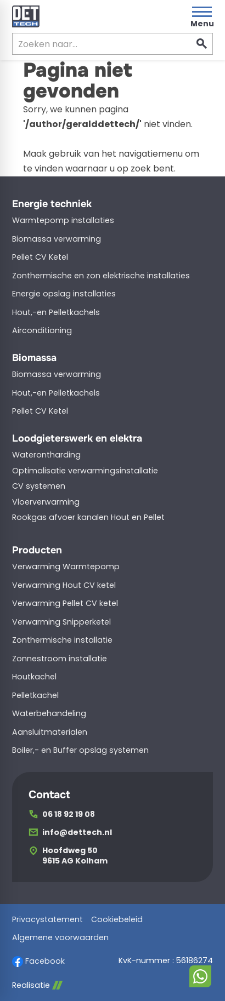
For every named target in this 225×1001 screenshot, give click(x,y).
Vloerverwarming (46, 502)
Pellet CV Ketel (40, 257)
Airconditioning (42, 330)
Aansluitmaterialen (49, 732)
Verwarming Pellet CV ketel (65, 603)
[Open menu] (202, 16)
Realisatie (37, 985)
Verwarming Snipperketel (61, 622)
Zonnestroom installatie (59, 658)
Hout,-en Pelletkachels (56, 312)
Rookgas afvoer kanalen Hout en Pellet (88, 517)
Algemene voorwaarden (60, 937)
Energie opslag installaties (64, 294)
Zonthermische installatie (62, 640)
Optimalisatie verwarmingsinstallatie (85, 471)
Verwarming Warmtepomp (66, 566)
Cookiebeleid (117, 919)
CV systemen (38, 486)
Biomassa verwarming (56, 239)
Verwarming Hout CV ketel (64, 585)
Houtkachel (34, 677)
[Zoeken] (92, 43)
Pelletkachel (35, 695)
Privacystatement (47, 919)
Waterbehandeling (49, 713)
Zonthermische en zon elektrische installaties (101, 276)
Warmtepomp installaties (63, 220)
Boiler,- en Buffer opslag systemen (80, 750)
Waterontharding (46, 455)
